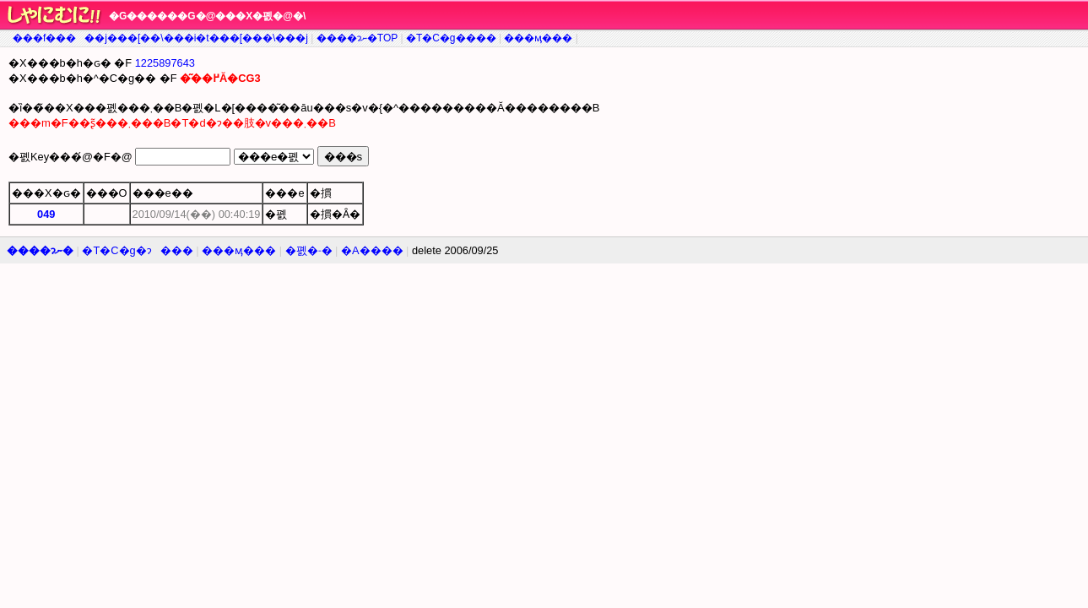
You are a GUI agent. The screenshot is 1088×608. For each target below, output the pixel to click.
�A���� (372, 250)
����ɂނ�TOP (357, 38)
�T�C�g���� (451, 38)
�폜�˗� (309, 250)
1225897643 (165, 63)
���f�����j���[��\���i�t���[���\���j (160, 38)
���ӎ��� (538, 38)
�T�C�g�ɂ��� (137, 250)
